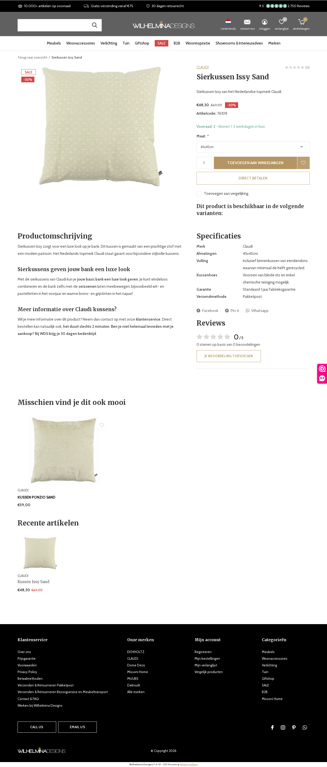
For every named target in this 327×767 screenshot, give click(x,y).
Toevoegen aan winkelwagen (255, 163)
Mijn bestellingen (207, 658)
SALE (161, 43)
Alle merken (136, 692)
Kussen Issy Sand (33, 581)
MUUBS (132, 678)
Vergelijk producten (209, 672)
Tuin (126, 43)
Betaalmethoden (30, 678)
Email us (77, 727)
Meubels (54, 43)
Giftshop (142, 43)
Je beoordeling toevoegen (228, 356)
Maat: (202, 136)
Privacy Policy (27, 672)
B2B (177, 43)
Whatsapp (257, 310)
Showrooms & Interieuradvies (239, 43)
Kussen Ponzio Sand (36, 497)
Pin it (232, 310)
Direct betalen (253, 178)
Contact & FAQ (28, 699)
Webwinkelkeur (189, 764)
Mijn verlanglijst (206, 665)
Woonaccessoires (80, 43)
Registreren (203, 652)
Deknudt (133, 685)
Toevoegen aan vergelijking (226, 193)
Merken (274, 43)
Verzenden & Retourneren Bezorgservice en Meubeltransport (63, 692)
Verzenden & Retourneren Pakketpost (46, 685)
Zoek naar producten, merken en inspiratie (95, 25)
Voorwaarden (27, 665)
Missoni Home (137, 672)
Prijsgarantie (27, 658)
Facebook (207, 310)
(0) (307, 67)
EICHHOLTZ (135, 652)
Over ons (24, 652)
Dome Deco (136, 665)
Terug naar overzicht (32, 57)
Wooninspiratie (198, 43)
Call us (36, 727)
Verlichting (109, 43)
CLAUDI (203, 67)
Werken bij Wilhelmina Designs (40, 705)
